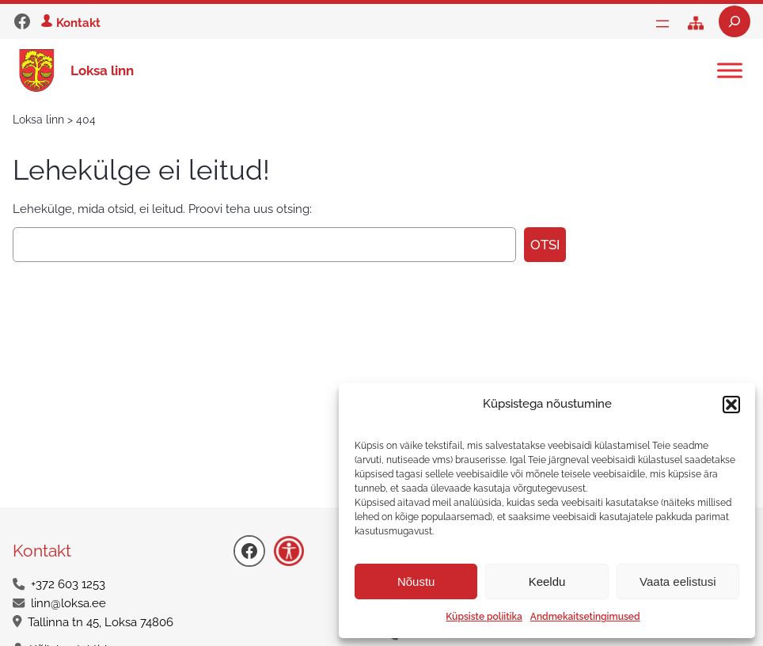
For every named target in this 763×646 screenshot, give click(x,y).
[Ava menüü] (662, 23)
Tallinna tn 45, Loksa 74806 (100, 622)
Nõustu (416, 581)
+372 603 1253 (68, 584)
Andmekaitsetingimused (585, 616)
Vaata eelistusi (678, 581)
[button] (731, 404)
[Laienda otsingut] (734, 21)
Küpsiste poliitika (484, 616)
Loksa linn (102, 70)
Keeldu (547, 581)
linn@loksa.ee (68, 603)
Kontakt (78, 23)
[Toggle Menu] (729, 70)
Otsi (545, 245)
